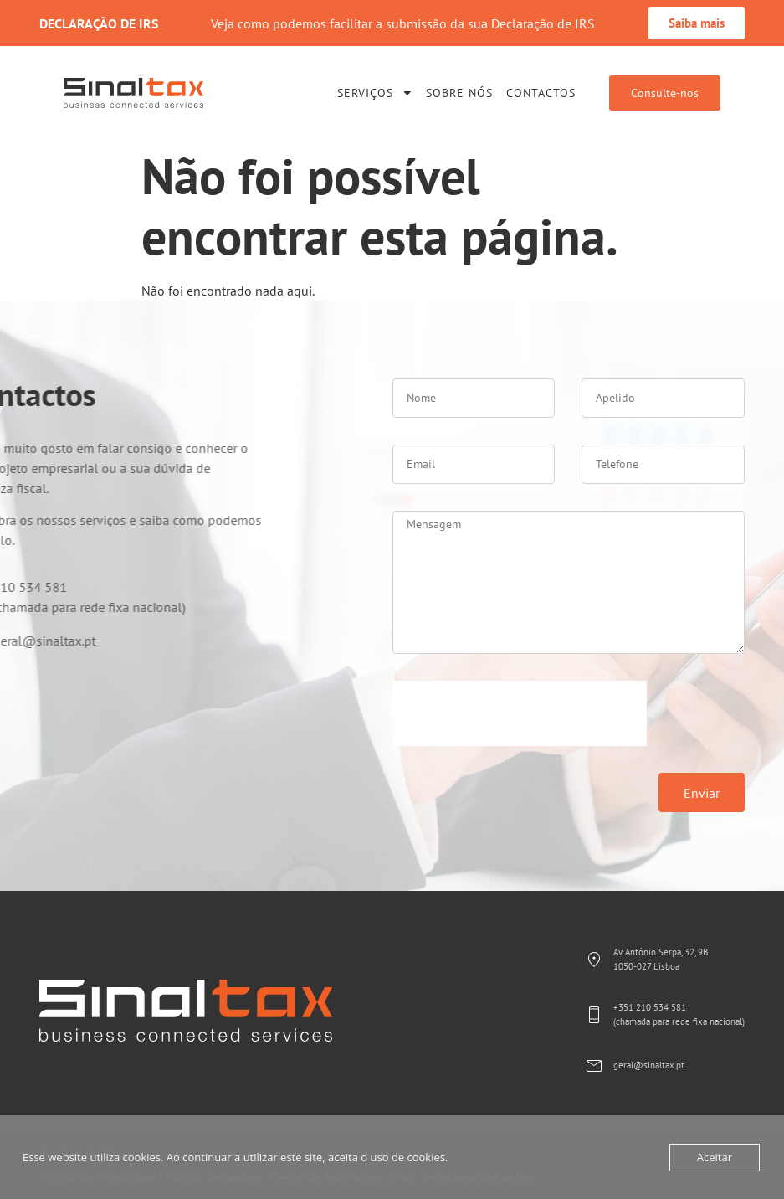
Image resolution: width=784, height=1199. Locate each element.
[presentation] (519, 713)
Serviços (375, 93)
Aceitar (714, 1157)
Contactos (541, 92)
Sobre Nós (459, 92)
